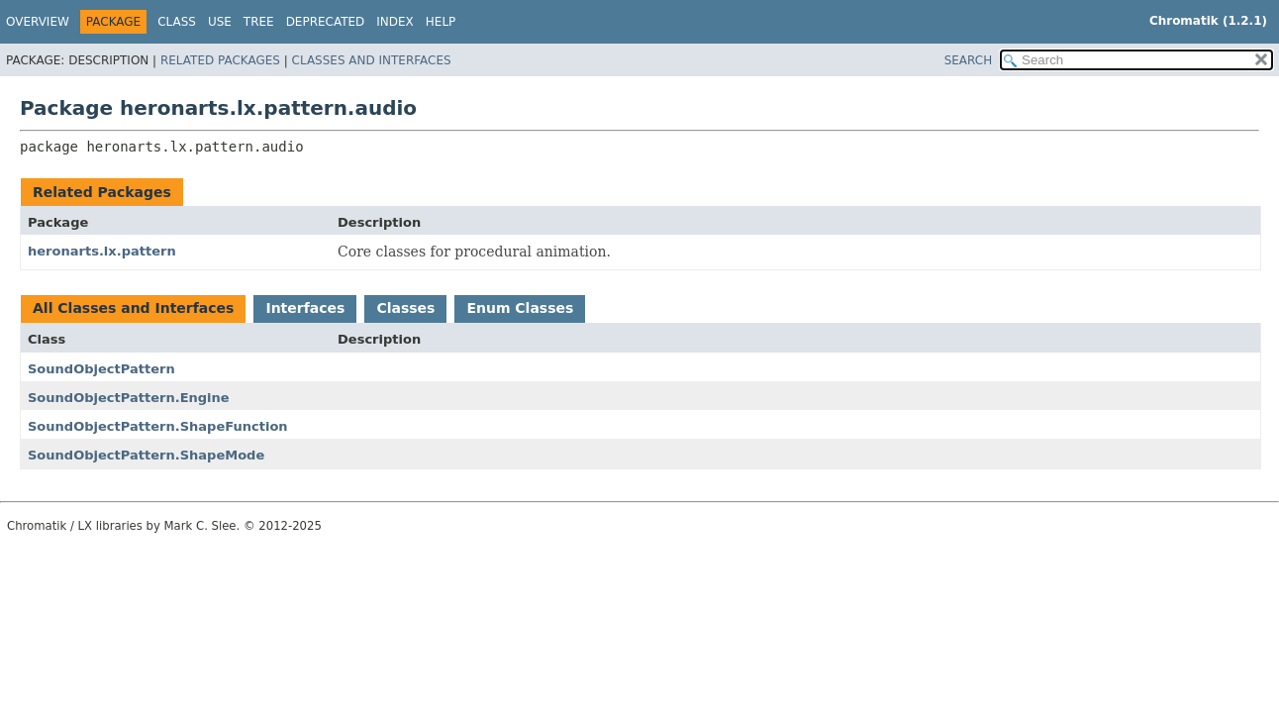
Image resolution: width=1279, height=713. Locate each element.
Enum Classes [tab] (519, 308)
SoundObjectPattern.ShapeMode (146, 455)
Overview (37, 22)
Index (395, 22)
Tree (259, 22)
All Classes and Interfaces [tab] (133, 308)
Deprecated (325, 22)
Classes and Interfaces (371, 60)
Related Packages (220, 60)
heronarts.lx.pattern (102, 251)
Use (220, 22)
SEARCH (968, 60)
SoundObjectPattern (101, 368)
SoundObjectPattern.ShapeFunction (158, 426)
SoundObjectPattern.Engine (129, 397)
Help (441, 22)
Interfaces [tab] (304, 308)
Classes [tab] (405, 308)
